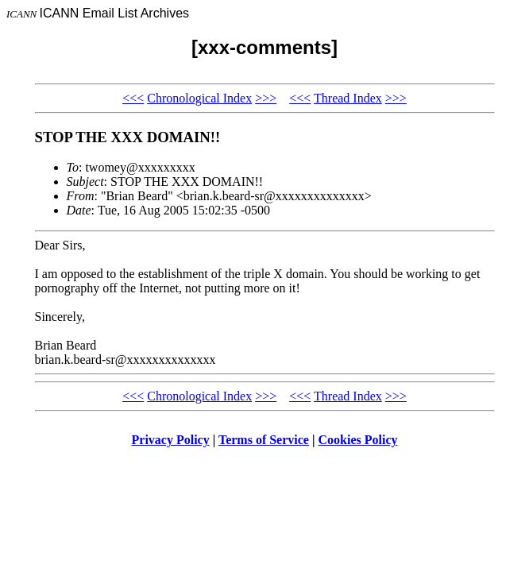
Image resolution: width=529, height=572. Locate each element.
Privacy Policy (171, 439)
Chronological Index (199, 98)
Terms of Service (263, 439)
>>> (265, 98)
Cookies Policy (358, 439)
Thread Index (348, 98)
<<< (133, 98)
